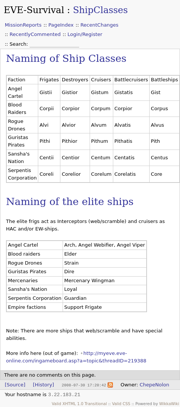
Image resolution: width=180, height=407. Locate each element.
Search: (20, 44)
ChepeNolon (154, 385)
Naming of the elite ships (70, 201)
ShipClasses (100, 10)
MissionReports (23, 25)
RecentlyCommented (35, 34)
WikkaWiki (169, 403)
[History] (43, 385)
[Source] (15, 385)
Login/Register (85, 34)
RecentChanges (99, 25)
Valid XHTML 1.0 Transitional (79, 403)
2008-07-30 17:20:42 (84, 385)
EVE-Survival (34, 10)
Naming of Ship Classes (66, 58)
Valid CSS (121, 403)
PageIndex (61, 25)
